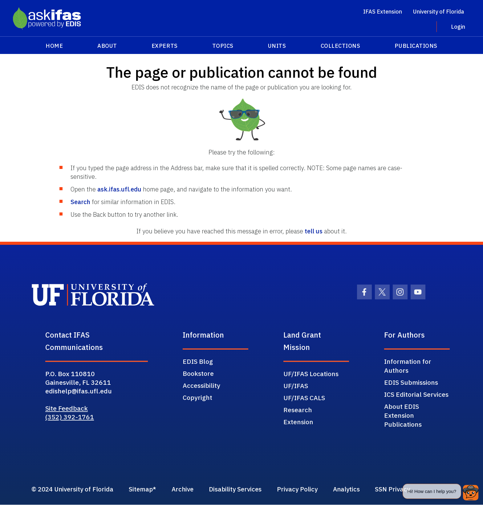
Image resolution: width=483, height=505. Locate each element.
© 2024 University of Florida (74, 489)
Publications (416, 45)
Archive (191, 489)
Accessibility (201, 385)
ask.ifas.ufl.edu (119, 189)
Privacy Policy (313, 489)
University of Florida (438, 11)
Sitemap (146, 489)
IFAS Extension (382, 11)
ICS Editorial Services (416, 394)
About (107, 45)
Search (80, 202)
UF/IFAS (295, 385)
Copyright (197, 397)
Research (297, 409)
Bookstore (198, 373)
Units (277, 45)
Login (458, 26)
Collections (340, 45)
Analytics (365, 489)
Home (54, 45)
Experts (165, 45)
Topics (222, 45)
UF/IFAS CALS (304, 397)
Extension (298, 421)
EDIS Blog (198, 361)
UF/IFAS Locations (311, 373)
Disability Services (247, 489)
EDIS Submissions (411, 382)
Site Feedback (66, 408)
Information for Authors (407, 366)
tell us (314, 231)
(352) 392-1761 (69, 417)
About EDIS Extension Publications (403, 415)
